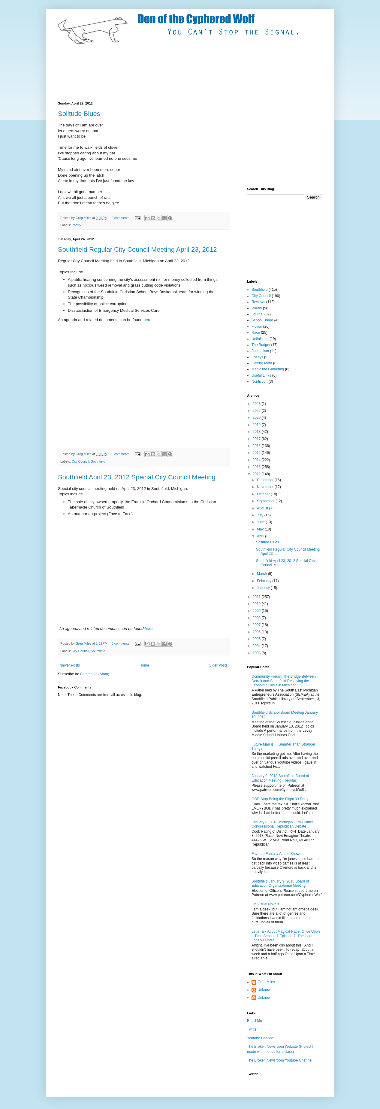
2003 (257, 653)
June (261, 522)
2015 (257, 453)
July (260, 515)
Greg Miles (84, 218)
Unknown (265, 990)
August (263, 508)
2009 (257, 611)
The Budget (261, 345)
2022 (257, 411)
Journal (257, 314)
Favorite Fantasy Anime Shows (276, 854)
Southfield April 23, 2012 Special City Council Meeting (137, 477)
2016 (257, 446)
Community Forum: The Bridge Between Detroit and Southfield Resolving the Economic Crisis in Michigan (284, 680)
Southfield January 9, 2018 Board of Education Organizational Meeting (280, 883)
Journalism (260, 351)
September (266, 501)
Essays (257, 357)
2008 (257, 618)
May (261, 529)
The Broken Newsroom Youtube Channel (279, 1060)
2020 (257, 417)
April (261, 536)
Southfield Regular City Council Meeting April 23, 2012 (137, 249)
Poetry (76, 225)
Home (144, 665)
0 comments (120, 218)
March (262, 574)
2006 (257, 632)
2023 (257, 404)
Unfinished (260, 339)
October (264, 494)
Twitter (252, 1029)
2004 (257, 646)
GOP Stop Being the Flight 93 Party (280, 799)
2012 (257, 474)
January (264, 588)
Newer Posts (69, 665)
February (264, 581)
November (266, 487)
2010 (257, 604)
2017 (257, 439)
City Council (80, 461)
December (266, 480)
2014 (257, 460)
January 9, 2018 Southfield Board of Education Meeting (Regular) (280, 778)
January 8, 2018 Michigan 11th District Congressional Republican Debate (282, 824)
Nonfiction (259, 381)
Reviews (258, 302)
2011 (257, 597)
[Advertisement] (167, 77)
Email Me (254, 1021)
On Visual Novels (265, 904)
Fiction (257, 326)
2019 (257, 425)
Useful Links (261, 375)
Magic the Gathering (268, 369)
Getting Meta (262, 363)
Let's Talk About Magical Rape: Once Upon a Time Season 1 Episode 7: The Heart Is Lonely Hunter (286, 935)
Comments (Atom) (94, 674)
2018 (257, 432)
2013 (257, 467)
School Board (262, 320)
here (147, 320)
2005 (257, 639)
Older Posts (218, 665)
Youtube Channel (261, 1038)
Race (256, 332)
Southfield (98, 461)
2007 (257, 625)
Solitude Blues (79, 113)
